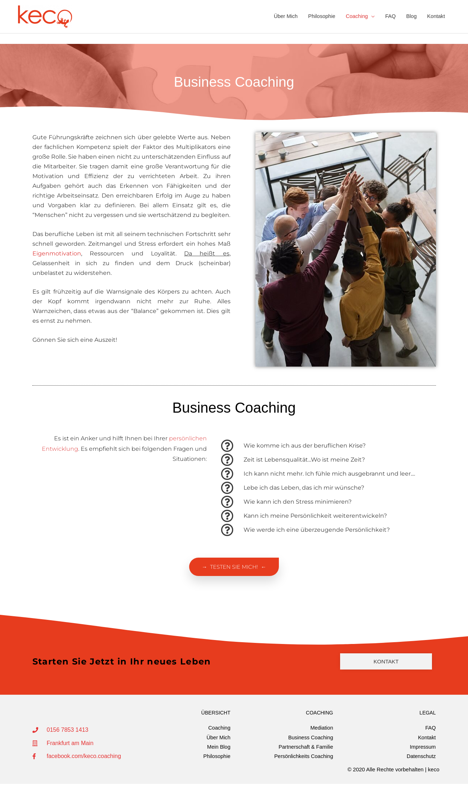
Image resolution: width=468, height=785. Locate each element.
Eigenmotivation (56, 253)
